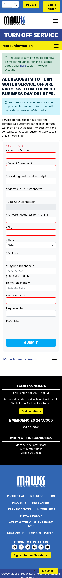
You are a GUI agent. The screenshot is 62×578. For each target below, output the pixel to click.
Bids (52, 496)
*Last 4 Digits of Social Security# (26, 176)
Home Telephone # (18, 282)
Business (36, 496)
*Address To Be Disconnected (24, 189)
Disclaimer (15, 533)
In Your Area (46, 509)
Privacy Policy (31, 515)
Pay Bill (31, 4)
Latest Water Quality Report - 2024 (31, 524)
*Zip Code (12, 253)
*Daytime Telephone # (20, 266)
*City (9, 227)
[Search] (7, 4)
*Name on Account (18, 150)
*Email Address (15, 295)
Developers (41, 502)
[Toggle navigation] (55, 20)
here (23, 65)
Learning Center (19, 509)
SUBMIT (31, 343)
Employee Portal (42, 533)
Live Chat (47, 571)
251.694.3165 (31, 427)
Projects (19, 502)
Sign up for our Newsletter (31, 555)
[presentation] (31, 329)
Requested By (14, 308)
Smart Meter (52, 6)
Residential (16, 496)
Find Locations (31, 411)
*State (10, 240)
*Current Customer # (19, 163)
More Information (18, 359)
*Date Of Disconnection (20, 202)
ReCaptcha (12, 321)
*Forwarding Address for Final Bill (27, 214)
